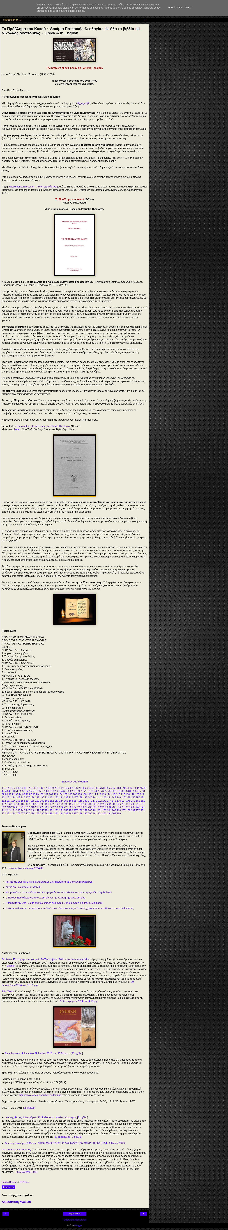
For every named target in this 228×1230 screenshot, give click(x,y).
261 (95, 810)
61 (51, 791)
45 (141, 788)
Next (80, 781)
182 (4, 804)
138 (80, 797)
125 (18, 797)
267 (124, 810)
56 (33, 791)
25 (72, 788)
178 (128, 800)
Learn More (175, 7)
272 (4, 813)
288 (80, 813)
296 (119, 813)
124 (13, 797)
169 (85, 800)
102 (51, 794)
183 (9, 804)
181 (143, 800)
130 (42, 797)
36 (110, 788)
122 (4, 797)
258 (80, 810)
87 (140, 791)
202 (100, 804)
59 (44, 791)
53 (23, 791)
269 (133, 810)
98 (33, 794)
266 (119, 810)
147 (124, 797)
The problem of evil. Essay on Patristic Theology (42, 426)
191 (47, 804)
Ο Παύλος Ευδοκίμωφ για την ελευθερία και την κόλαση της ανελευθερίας (45, 897)
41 (127, 788)
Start (64, 781)
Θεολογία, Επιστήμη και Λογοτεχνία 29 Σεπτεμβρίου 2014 (33, 959)
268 (128, 810)
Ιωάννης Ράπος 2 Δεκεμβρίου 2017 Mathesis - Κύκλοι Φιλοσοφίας (41, 1117)
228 (80, 807)
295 (114, 813)
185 (18, 804)
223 (56, 807)
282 (52, 813)
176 (119, 800)
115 (113, 794)
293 (104, 813)
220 (42, 807)
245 (18, 810)
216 (23, 807)
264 (109, 810)
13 (31, 788)
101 (46, 794)
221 (47, 807)
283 (56, 813)
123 (9, 797)
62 (54, 791)
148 (128, 797)
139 (85, 797)
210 (138, 804)
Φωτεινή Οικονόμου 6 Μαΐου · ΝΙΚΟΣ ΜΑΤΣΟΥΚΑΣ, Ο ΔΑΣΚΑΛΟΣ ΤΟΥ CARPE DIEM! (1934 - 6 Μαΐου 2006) (65, 1143)
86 (136, 791)
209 (133, 804)
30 (90, 788)
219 (37, 807)
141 (95, 797)
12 (28, 788)
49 (10, 791)
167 (76, 800)
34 (103, 788)
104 (60, 794)
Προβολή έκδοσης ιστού (75, 1219)
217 (28, 807)
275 (18, 813)
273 (9, 813)
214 (13, 807)
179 (133, 800)
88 (143, 791)
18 (49, 788)
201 (95, 804)
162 (52, 800)
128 (32, 797)
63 (57, 791)
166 (71, 800)
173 (104, 800)
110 (89, 794)
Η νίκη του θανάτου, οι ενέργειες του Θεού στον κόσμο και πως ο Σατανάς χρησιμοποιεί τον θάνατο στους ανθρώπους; (70, 908)
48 (6, 791)
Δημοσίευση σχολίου (16, 1202)
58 (40, 791)
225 (66, 807)
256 (71, 810)
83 (126, 791)
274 (13, 813)
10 (21, 788)
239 (133, 807)
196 (71, 804)
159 (37, 800)
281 (47, 813)
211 (143, 804)
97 (30, 794)
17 (45, 788)
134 (61, 797)
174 (109, 800)
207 (124, 804)
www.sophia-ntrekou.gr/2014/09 (26, 868)
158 (32, 800)
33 (100, 788)
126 (23, 797)
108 (80, 794)
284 (61, 813)
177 (124, 800)
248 (32, 810)
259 (85, 810)
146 (119, 797)
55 (30, 791)
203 (104, 804)
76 (102, 791)
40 (124, 788)
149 (133, 797)
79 (112, 791)
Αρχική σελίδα (75, 1214)
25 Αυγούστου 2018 (26, 1172)
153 (9, 800)
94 (20, 794)
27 (79, 788)
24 (69, 788)
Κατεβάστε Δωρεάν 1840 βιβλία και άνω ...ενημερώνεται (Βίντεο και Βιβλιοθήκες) (49, 881)
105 (65, 794)
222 (52, 807)
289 (85, 813)
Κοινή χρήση (8, 1187)
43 (134, 788)
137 (76, 797)
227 (76, 807)
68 (75, 791)
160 (42, 800)
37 (114, 788)
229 (85, 807)
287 (76, 813)
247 (28, 810)
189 (37, 804)
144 (109, 797)
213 (9, 807)
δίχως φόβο (83, 103)
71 (85, 791)
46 (144, 788)
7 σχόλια (82, 1117)
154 (13, 800)
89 (3, 794)
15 (38, 788)
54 (27, 791)
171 (95, 800)
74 (95, 791)
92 (13, 794)
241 (143, 807)
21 (59, 788)
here (16, 429)
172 (100, 800)
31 (93, 788)
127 (28, 797)
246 (23, 810)
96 (27, 794)
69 (78, 791)
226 (71, 807)
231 (95, 807)
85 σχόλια (76, 1053)
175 (114, 800)
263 (104, 810)
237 (124, 807)
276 (23, 813)
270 (138, 810)
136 (71, 797)
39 (120, 788)
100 (41, 794)
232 (100, 807)
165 (66, 800)
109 (85, 794)
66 (68, 791)
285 (66, 813)
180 (138, 800)
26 (76, 788)
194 (61, 804)
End (85, 781)
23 (66, 788)
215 (18, 807)
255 (66, 810)
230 (90, 807)
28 (83, 788)
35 (107, 788)
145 (114, 797)
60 (47, 791)
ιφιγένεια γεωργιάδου (78, 959)
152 (4, 800)
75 (98, 791)
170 (90, 800)
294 (109, 813)
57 (37, 791)
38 (117, 788)
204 (109, 804)
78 (109, 791)
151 (143, 797)
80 (116, 791)
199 (85, 804)
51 (16, 791)
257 (76, 810)
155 (18, 800)
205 (114, 804)
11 (25, 788)
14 (35, 788)
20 (55, 788)
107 (75, 794)
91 (10, 794)
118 (128, 794)
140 (90, 797)
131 (47, 797)
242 (4, 810)
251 (47, 810)
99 (37, 794)
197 (76, 804)
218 (32, 807)
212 (4, 807)
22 (62, 788)
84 (129, 791)
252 (52, 810)
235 (114, 807)
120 (137, 794)
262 (100, 810)
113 (104, 794)
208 (128, 804)
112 (99, 794)
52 (20, 791)
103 (56, 794)
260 (90, 810)
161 (47, 800)
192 (52, 804)
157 (28, 800)
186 (23, 804)
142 (100, 797)
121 (142, 794)
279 (37, 813)
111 (94, 794)
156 (23, 800)
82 (123, 791)
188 (32, 804)
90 (6, 794)
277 (28, 813)
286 (71, 813)
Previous (72, 781)
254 (61, 810)
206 (119, 804)
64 (61, 791)
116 (118, 794)
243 (9, 810)
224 (61, 807)
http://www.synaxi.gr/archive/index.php (40, 1095)
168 (80, 800)
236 (119, 807)
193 (56, 804)
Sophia (10, 966)
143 (104, 797)
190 (42, 804)
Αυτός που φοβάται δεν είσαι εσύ (23, 887)
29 (86, 788)
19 (52, 788)
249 (37, 810)
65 (64, 791)
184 (13, 804)
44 (138, 788)
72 (88, 791)
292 (100, 813)
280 (42, 813)
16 (42, 788)
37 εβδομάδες (62, 1136)
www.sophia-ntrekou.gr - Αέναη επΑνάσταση (33, 186)
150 (138, 797)
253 (56, 810)
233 (104, 807)
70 (81, 791)
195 (66, 804)
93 (16, 794)
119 (132, 794)
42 (131, 788)
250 (42, 810)
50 (13, 791)
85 (133, 791)
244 (13, 810)
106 (70, 794)
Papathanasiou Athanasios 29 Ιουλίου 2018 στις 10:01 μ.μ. (37, 1053)
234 (109, 807)
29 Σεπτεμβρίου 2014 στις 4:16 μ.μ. (79, 1001)
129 (37, 797)
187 (28, 804)
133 (56, 797)
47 (3, 791)
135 (66, 797)
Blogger (78, 1225)
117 (123, 794)
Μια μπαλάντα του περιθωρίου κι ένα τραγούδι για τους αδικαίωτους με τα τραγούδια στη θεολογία (59, 892)
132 (52, 797)
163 (56, 800)
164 (61, 800)
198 (80, 804)
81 (119, 791)
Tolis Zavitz (8, 991)
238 (128, 807)
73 (92, 791)
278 (32, 813)
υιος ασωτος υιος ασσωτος (16, 1149)
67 (71, 791)
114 (108, 794)
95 (23, 794)
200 (90, 804)
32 (96, 788)
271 (143, 810)
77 (105, 791)
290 (90, 813)
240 (138, 807)
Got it (188, 7)
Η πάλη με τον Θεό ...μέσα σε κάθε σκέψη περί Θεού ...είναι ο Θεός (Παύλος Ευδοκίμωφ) (54, 903)
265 (114, 810)
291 (95, 813)
